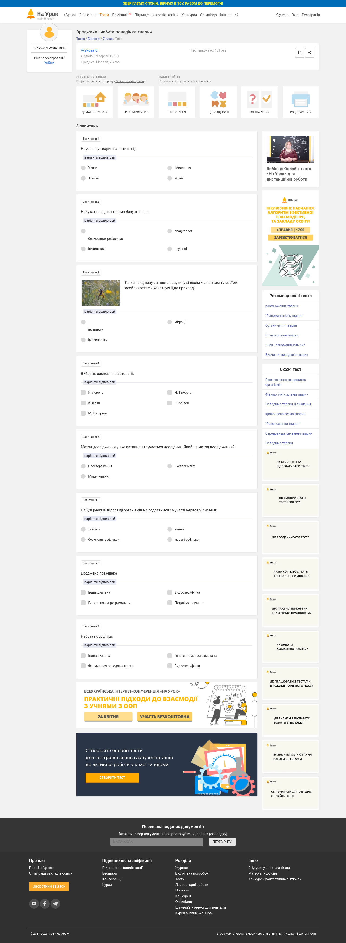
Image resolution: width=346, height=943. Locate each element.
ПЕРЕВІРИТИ (222, 842)
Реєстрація (311, 15)
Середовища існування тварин (288, 433)
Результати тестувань (129, 81)
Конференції (112, 879)
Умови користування (261, 933)
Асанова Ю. (89, 50)
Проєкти (182, 890)
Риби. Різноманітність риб (285, 345)
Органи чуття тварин (281, 325)
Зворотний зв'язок (49, 886)
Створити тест (112, 778)
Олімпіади (183, 902)
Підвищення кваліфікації (156, 15)
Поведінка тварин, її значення (288, 404)
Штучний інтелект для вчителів (200, 907)
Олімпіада (208, 15)
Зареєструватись (49, 48)
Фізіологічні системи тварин (286, 394)
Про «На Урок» (41, 868)
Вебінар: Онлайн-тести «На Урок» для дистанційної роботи (289, 174)
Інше (225, 15)
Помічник (121, 14)
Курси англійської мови (194, 913)
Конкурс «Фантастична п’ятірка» (275, 879)
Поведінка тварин (279, 443)
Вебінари (109, 873)
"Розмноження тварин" (283, 424)
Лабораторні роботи (191, 885)
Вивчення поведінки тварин (286, 355)
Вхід (295, 15)
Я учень (282, 15)
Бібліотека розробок (192, 873)
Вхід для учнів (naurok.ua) (269, 868)
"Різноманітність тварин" (284, 316)
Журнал (70, 15)
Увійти (49, 63)
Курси (107, 885)
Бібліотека (87, 15)
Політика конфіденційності (297, 933)
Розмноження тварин (281, 335)
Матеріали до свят (264, 873)
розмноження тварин (281, 306)
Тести (104, 15)
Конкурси (189, 15)
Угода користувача (230, 933)
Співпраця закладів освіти (51, 873)
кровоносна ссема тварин (285, 414)
